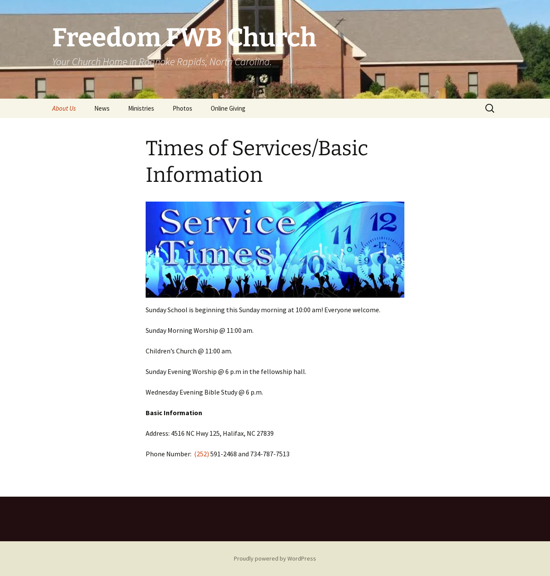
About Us (64, 108)
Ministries (141, 108)
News (102, 108)
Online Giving (228, 108)
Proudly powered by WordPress (275, 558)
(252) (202, 453)
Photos (182, 108)
